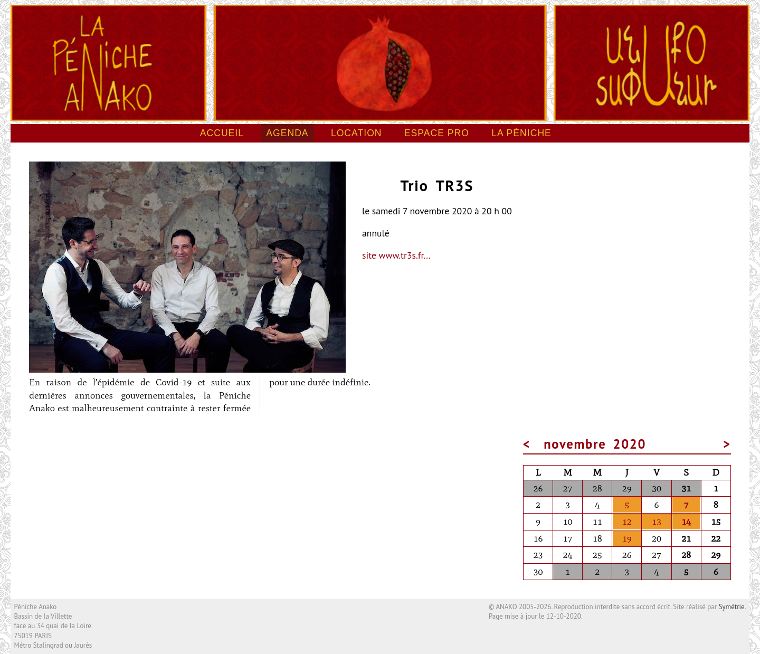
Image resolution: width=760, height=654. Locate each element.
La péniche (521, 133)
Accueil (222, 133)
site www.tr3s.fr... (396, 255)
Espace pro (436, 133)
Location (356, 133)
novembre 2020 (595, 443)
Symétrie (732, 606)
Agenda (287, 133)
